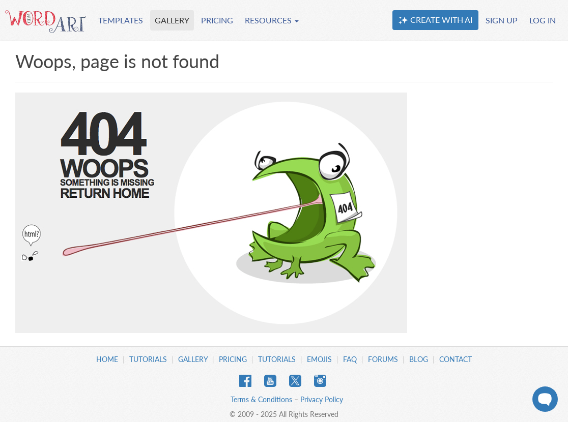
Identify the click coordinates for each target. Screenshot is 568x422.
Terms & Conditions (261, 399)
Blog (418, 359)
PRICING (217, 20)
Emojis (319, 359)
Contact (455, 359)
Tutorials (148, 359)
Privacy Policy (321, 399)
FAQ (350, 359)
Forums (383, 359)
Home (107, 359)
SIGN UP (502, 20)
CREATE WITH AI (435, 20)
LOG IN (542, 20)
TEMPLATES (120, 20)
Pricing (233, 359)
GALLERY (172, 20)
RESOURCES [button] (272, 20)
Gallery (193, 359)
